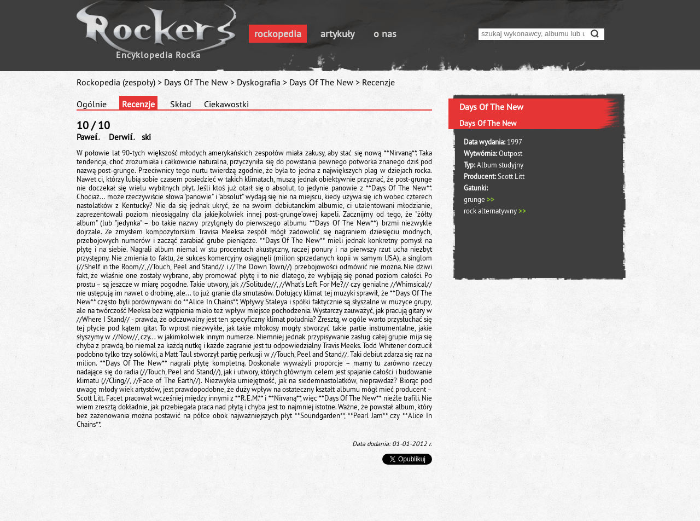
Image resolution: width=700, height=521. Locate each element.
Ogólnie (92, 104)
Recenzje (138, 104)
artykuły (337, 33)
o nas (385, 33)
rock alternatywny (495, 210)
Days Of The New (196, 82)
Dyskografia (259, 82)
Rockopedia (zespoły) (116, 82)
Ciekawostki (226, 104)
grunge (479, 199)
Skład (180, 104)
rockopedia (277, 33)
